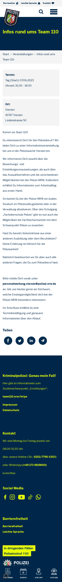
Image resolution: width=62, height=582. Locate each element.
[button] (6, 576)
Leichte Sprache (30, 3)
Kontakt (48, 3)
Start (6, 54)
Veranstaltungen (23, 54)
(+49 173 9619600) (34, 465)
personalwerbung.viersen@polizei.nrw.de (29, 284)
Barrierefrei (10, 3)
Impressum (10, 405)
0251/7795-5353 (45, 457)
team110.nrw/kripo (15, 396)
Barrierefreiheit (13, 526)
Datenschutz (11, 410)
